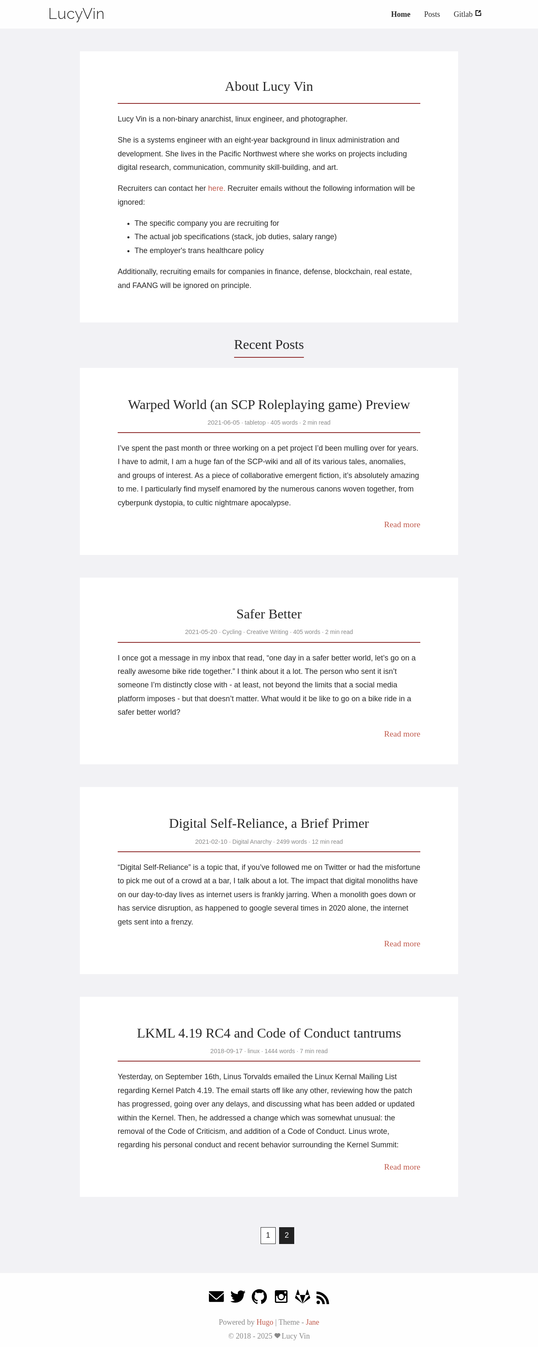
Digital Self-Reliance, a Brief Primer (269, 823)
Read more (402, 524)
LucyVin (76, 13)
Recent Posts (269, 344)
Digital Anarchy (252, 841)
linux (253, 1051)
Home (400, 14)
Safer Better (269, 613)
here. (216, 188)
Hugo (264, 1322)
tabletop (255, 422)
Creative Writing (267, 632)
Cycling (232, 632)
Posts (432, 14)
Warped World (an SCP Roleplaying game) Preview (269, 404)
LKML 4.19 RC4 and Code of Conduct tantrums (269, 1033)
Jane (312, 1322)
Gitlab (468, 14)
